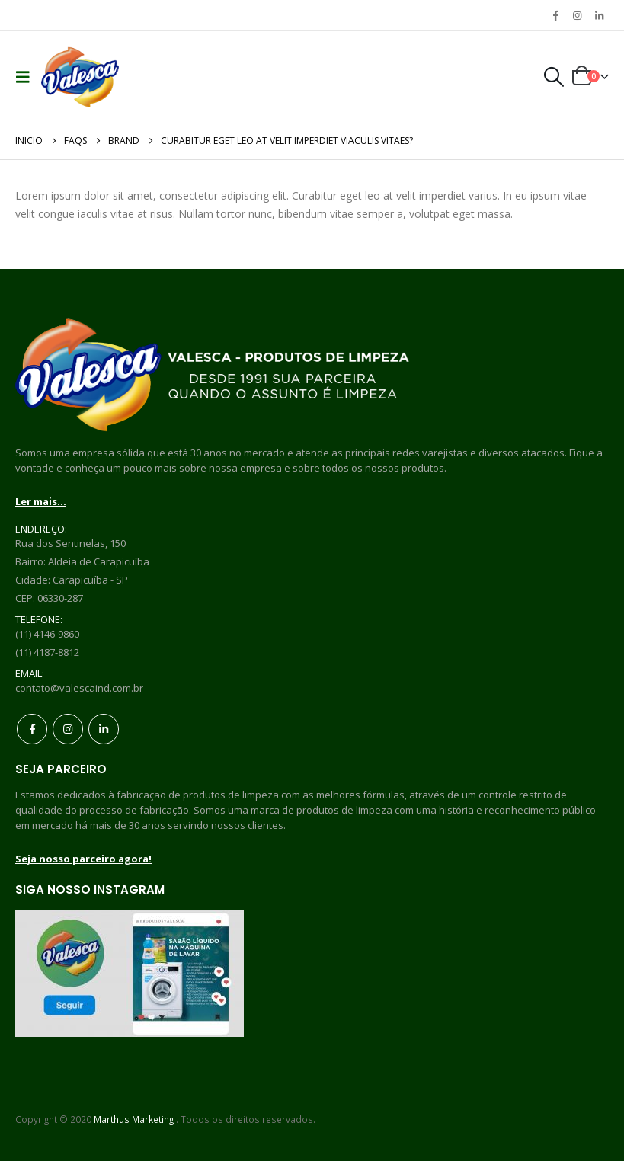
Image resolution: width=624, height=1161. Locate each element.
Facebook (32, 729)
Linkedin (103, 729)
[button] (26, 77)
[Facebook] (555, 15)
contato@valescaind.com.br (79, 688)
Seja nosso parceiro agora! (83, 858)
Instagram (68, 729)
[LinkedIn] (599, 15)
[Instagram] (577, 15)
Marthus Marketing (134, 1119)
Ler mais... (40, 501)
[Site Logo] (80, 76)
